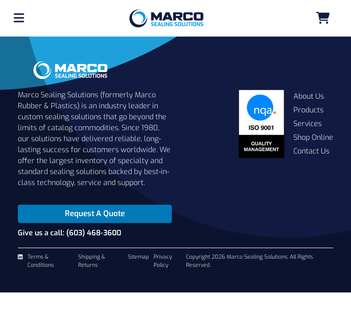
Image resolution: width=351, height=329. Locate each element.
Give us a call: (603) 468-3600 (69, 233)
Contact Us (311, 151)
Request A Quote (95, 213)
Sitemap (138, 256)
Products (308, 110)
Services (307, 123)
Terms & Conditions (40, 261)
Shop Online (313, 137)
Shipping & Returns (91, 261)
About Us (308, 96)
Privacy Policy (163, 261)
